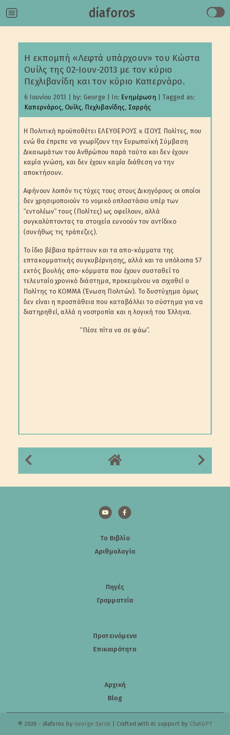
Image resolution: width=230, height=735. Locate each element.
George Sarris (92, 723)
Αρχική (115, 684)
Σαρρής (139, 107)
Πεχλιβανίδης (105, 107)
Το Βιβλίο (115, 538)
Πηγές (115, 587)
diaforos (112, 13)
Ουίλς (73, 107)
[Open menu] (11, 13)
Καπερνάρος (43, 107)
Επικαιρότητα (114, 649)
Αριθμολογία (115, 551)
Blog (115, 698)
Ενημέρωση (138, 97)
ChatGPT (201, 723)
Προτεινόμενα (115, 636)
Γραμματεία (115, 600)
